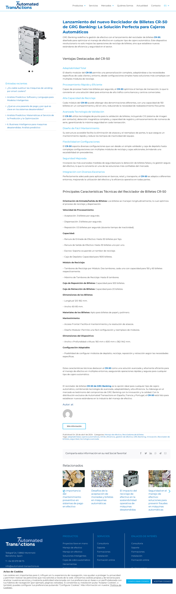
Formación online (106, 560)
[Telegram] (160, 453)
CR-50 (157, 37)
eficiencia (110, 437)
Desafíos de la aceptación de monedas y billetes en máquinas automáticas (102, 497)
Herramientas (70, 564)
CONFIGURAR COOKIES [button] (138, 581)
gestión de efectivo (124, 437)
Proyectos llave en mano (75, 543)
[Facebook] (140, 453)
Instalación (102, 556)
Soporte (101, 547)
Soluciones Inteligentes (74, 556)
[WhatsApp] (155, 453)
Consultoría (103, 543)
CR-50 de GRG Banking (99, 386)
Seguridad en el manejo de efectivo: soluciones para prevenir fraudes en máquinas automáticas (157, 500)
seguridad (74, 439)
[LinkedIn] (150, 453)
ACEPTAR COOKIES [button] (162, 581)
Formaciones (103, 551)
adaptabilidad (74, 437)
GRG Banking (140, 437)
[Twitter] (145, 453)
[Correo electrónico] (165, 453)
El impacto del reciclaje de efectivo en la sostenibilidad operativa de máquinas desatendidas (128, 500)
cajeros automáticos (90, 437)
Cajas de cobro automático (76, 560)
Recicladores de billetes (133, 434)
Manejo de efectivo (113, 434)
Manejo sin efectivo (72, 551)
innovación (152, 437)
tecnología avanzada (89, 439)
